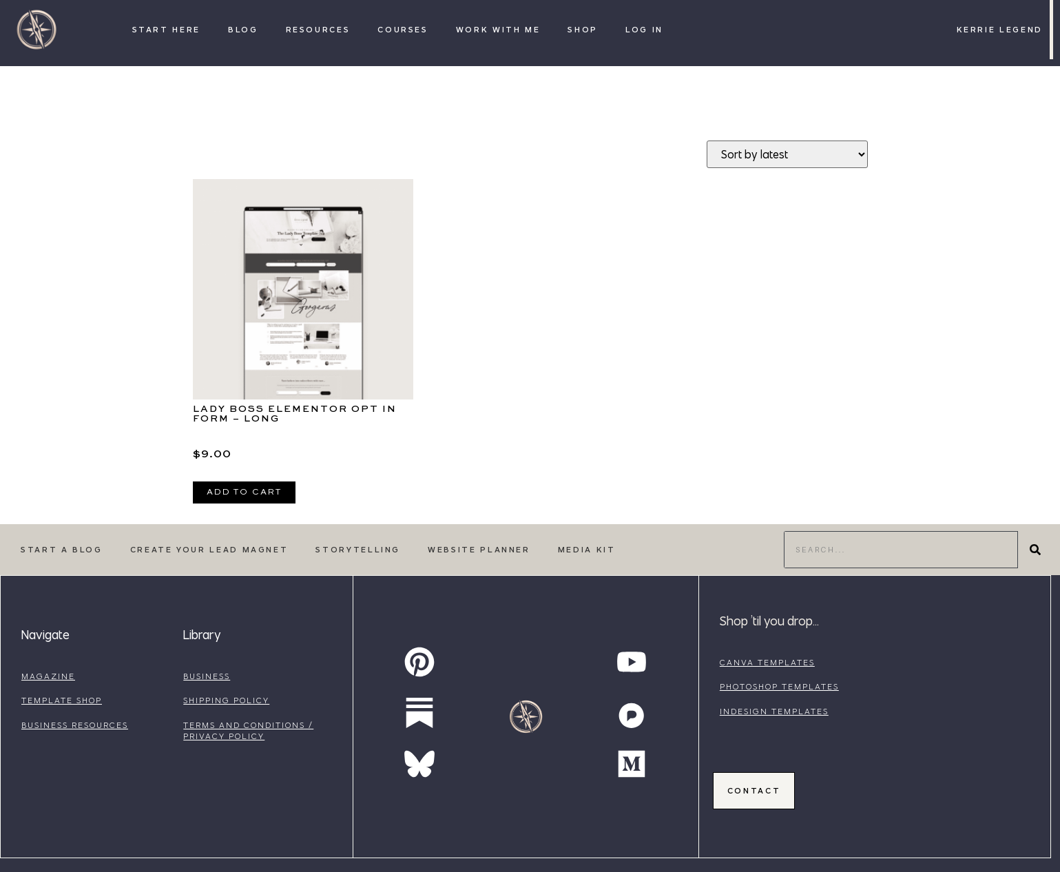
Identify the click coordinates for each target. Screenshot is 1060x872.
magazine (48, 676)
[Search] (1035, 549)
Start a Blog (62, 549)
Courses (402, 29)
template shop (61, 700)
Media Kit (587, 549)
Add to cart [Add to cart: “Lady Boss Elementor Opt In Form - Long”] (244, 492)
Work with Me (498, 29)
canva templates (767, 662)
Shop (583, 29)
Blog (243, 29)
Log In (644, 29)
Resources (318, 29)
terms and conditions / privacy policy (248, 730)
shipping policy (226, 700)
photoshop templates (779, 686)
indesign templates (774, 711)
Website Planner (479, 549)
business (206, 676)
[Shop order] (787, 154)
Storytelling (357, 549)
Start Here (166, 29)
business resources (74, 725)
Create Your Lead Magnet (209, 549)
